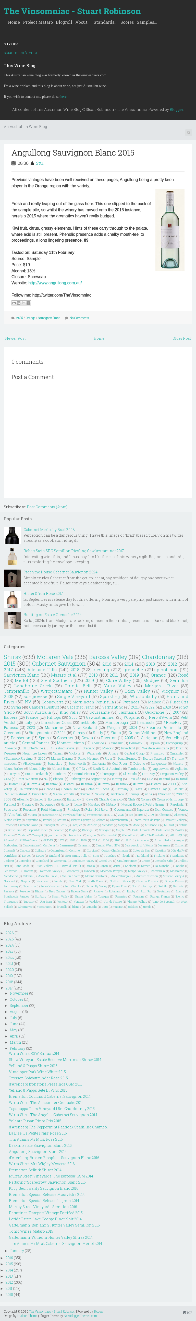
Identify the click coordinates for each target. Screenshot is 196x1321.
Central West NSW (108, 845)
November (19, 993)
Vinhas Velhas (137, 901)
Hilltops (54, 717)
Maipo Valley (136, 871)
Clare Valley (118, 680)
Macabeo (94, 804)
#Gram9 (9, 840)
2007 (177, 712)
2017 (8, 670)
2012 (172, 664)
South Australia (37, 712)
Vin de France (113, 901)
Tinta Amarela (141, 830)
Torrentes (121, 896)
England (54, 855)
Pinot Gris (179, 702)
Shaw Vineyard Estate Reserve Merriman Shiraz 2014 (55, 1059)
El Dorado (130, 774)
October (16, 999)
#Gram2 (52, 784)
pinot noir (167, 670)
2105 (140, 815)
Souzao (85, 794)
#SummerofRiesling (18, 758)
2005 (129, 737)
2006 (73, 717)
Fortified (10, 804)
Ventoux (62, 901)
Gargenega (47, 804)
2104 (106, 840)
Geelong (9, 861)
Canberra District (44, 707)
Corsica (92, 850)
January (17, 1250)
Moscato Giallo (47, 876)
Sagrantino (98, 779)
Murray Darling (62, 758)
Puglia (73, 830)
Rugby (131, 891)
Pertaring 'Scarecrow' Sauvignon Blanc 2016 (47, 1182)
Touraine (138, 896)
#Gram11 (182, 779)
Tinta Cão (134, 779)
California (99, 763)
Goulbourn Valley (83, 861)
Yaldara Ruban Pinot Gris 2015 (35, 1120)
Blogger (176, 109)
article (9, 742)
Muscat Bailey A (173, 876)
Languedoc (159, 763)
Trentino (178, 758)
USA (150, 779)
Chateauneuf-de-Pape (146, 820)
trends (147, 907)
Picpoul (58, 779)
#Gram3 (69, 784)
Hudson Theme (27, 1316)
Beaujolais (55, 763)
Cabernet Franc (80, 707)
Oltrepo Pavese (174, 881)
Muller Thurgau (121, 876)
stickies (133, 907)
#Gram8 (156, 784)
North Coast (96, 881)
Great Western (27, 779)
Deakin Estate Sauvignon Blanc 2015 (40, 1145)
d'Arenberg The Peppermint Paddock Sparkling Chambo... (59, 1127)
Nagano (26, 881)
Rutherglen (77, 779)
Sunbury (40, 896)
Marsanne (54, 727)
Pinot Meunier (88, 758)
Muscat (169, 825)
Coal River (119, 763)
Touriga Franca (159, 896)
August (15, 1011)
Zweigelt (37, 835)
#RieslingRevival (63, 748)
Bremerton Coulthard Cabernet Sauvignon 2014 (50, 1096)
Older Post (182, 338)
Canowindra (31, 845)
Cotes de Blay (141, 850)
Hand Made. (22, 866)
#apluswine (160, 768)
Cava (89, 799)
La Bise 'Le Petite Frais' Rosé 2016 (38, 1133)
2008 (9, 696)
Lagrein (154, 743)
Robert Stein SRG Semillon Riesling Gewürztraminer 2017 (73, 550)
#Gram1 (164, 779)
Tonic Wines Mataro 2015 (31, 1231)
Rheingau (88, 830)
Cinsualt (9, 850)
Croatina (160, 850)
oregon (91, 835)
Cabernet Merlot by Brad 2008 (49, 529)
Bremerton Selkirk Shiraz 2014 (35, 1169)
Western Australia (155, 748)
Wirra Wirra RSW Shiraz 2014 (34, 1053)
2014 (128, 664)
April (14, 1036)
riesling (101, 670)
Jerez (116, 866)
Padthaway (11, 886)
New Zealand (84, 727)
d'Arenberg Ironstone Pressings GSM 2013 (45, 1084)
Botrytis (14, 774)
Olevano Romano (148, 881)
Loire (78, 804)
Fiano (116, 732)
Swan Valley (60, 896)
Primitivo (157, 753)
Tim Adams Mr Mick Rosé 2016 (36, 1139)
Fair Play (148, 774)
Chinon (180, 845)
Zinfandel (176, 753)
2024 (133, 727)
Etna (96, 855)
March (15, 1042)
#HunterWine (33, 748)
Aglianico (181, 768)
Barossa (11, 727)
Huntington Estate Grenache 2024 (52, 614)
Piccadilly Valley (97, 886)
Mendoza (107, 825)
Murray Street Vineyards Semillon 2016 (43, 1206)
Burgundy (74, 799)
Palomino (29, 886)
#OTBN (32, 815)
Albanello (143, 840)
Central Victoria (83, 774)
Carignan (149, 737)
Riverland (128, 748)
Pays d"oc (11, 809)
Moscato (108, 748)
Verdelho (174, 737)
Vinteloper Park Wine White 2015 (37, 1071)
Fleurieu (10, 753)
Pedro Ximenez (50, 886)
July (13, 1017)
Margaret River (161, 686)
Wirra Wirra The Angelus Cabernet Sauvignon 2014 (53, 1114)
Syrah (16, 707)
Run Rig (146, 891)
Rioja (108, 758)
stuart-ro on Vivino (20, 52)
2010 (93, 675)
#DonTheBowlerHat (153, 835)
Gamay (79, 732)
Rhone (39, 891)
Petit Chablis (73, 886)
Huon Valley (43, 866)
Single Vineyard (73, 696)
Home (14, 22)
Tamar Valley (83, 896)
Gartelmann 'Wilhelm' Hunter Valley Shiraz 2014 (51, 1237)
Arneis (113, 753)
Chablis (49, 789)
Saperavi (143, 809)
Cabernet (65, 737)
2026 (10, 932)
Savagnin (105, 830)
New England (176, 732)
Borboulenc (11, 845)
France (32, 717)
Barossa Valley (108, 656)
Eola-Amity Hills (76, 855)
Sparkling (110, 696)
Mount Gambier (95, 876)
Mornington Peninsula (93, 702)
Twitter (179, 830)
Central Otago (134, 753)
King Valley (70, 712)
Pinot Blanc (40, 794)
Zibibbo (23, 835)
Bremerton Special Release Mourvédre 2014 (47, 1194)
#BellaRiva (129, 835)
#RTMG (48, 840)
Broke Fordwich (36, 774)
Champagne (108, 774)
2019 (134, 675)
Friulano (159, 855)
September (19, 1005)
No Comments (79, 318)
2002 (180, 794)
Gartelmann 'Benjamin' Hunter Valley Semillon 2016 (54, 1225)
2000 (172, 784)
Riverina (108, 737)
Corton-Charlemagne (115, 850)
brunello (62, 907)
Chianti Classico (110, 799)
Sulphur (121, 830)
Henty (63, 825)
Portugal (148, 886)
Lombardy (72, 871)
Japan (104, 866)
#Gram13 (15, 784)
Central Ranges (36, 742)
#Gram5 (104, 784)
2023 (31, 727)
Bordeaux (55, 799)
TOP (187, 1313)
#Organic (132, 717)
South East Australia (107, 768)
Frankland (142, 855)
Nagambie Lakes (34, 753)
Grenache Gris (164, 861)
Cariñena (49, 845)
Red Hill (163, 886)
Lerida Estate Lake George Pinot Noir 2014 (45, 1219)
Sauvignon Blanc (49, 318)
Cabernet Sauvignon (59, 663)
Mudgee (151, 680)
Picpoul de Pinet (38, 830)
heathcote (145, 722)
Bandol (47, 820)
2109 (151, 815)
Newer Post (15, 338)
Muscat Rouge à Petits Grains (143, 804)
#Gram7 (139, 784)
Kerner (145, 866)
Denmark (135, 743)
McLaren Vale (55, 656)
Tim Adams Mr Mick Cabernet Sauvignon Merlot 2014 (55, 1243)
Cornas (146, 799)
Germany (121, 789)
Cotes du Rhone (97, 789)
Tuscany (28, 901)
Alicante (179, 815)
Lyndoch (89, 871)
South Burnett (127, 758)
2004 (61, 732)
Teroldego (117, 794)
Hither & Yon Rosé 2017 (43, 593)
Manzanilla (158, 871)
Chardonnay (158, 656)
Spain (44, 737)
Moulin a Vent (71, 876)
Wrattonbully (143, 696)
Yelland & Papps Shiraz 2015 (33, 1065)
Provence (58, 830)
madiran (118, 907)
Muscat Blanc (61, 768)
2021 (135, 707)
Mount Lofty (37, 768)
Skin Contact (164, 809)
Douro (40, 855)
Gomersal (60, 861)
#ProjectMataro (56, 691)
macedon (10, 763)
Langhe (179, 866)
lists (105, 907)
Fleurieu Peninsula (163, 727)
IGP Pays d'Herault (69, 866)
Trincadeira (11, 901)
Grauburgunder (127, 861)
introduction (74, 835)
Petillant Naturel (15, 794)
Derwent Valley (174, 820)
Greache (9, 825)
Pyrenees (130, 702)
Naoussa (42, 881)
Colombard (58, 850)
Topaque (103, 896)
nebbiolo (88, 722)
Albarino (163, 815)
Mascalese (177, 871)
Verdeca (79, 901)
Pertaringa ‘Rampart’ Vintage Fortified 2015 (46, 1212)
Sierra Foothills (64, 794)
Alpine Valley (12, 820)
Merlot (21, 680)
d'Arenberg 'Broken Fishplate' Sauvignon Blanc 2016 (54, 1157)
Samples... (147, 22)
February (17, 1048)
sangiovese (35, 696)
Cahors (100, 820)
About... (83, 22)
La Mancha (162, 866)
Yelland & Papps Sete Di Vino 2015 (38, 1090)
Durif (179, 748)
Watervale (94, 753)
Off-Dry (81, 768)
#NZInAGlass (29, 840)
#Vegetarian (95, 815)
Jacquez (77, 825)
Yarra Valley (117, 686)
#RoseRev (172, 722)
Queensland (122, 809)
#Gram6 (122, 784)
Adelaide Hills (42, 670)
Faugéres (110, 855)
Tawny (100, 794)
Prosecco (10, 748)
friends (76, 907)
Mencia (178, 763)
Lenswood (10, 871)
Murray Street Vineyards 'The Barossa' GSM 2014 (51, 1176)
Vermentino (112, 707)
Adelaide (97, 743)
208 (131, 815)
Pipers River (119, 886)
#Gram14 (33, 784)
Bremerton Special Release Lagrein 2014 (44, 1200)
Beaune (61, 820)
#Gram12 (164, 794)
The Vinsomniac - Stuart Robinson (72, 10)
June (14, 1023)
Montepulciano (70, 742)
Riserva (98, 891)
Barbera (10, 717)
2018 (75, 670)
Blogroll (64, 22)
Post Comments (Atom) (47, 506)
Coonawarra (53, 702)
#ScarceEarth (50, 815)
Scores (127, 22)
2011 (113, 675)
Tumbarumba (137, 768)
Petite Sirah (15, 830)
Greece (146, 861)
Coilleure (40, 850)
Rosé (183, 675)
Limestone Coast (56, 722)
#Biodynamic (32, 763)
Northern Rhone (120, 881)
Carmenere (67, 845)
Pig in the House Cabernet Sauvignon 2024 (60, 572)
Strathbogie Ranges (16, 896)
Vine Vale (15, 814)
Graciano (88, 748)
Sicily (98, 732)
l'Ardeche (91, 907)
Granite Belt (78, 686)
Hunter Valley (98, 691)
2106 (41, 758)
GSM (7, 779)
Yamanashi (44, 907)
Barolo (38, 799)
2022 (150, 707)
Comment (75, 850)
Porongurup (174, 743)
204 (94, 840)
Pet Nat (178, 789)
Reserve (25, 891)
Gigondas (25, 861)
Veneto (183, 809)
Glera (138, 789)
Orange (30, 318)
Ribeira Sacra (79, 891)
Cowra (87, 737)
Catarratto (84, 845)
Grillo (65, 804)
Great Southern (56, 680)
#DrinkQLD (177, 835)
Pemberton (20, 737)
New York (75, 881)
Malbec (154, 702)
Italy (28, 722)
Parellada (176, 804)
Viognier (170, 691)
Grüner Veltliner (142, 732)
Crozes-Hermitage (170, 799)
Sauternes (163, 891)
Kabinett (130, 866)
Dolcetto (139, 763)
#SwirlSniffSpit (72, 815)
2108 (117, 840)
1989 (72, 840)
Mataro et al (64, 675)
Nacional (9, 881)
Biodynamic (39, 732)
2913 (128, 840)
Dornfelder (10, 855)
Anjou (180, 840)
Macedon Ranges (111, 871)
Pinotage (74, 809)
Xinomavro (25, 907)
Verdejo (94, 901)
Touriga (134, 794)
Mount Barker (13, 768)
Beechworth (77, 763)
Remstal (178, 886)
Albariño (23, 799)
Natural (183, 825)
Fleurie (126, 855)
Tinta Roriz (163, 830)
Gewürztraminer (100, 717)
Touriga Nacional (154, 758)
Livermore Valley (49, 871)
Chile (132, 799)
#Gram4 (87, 784)
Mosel (136, 825)
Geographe (154, 712)
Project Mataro (38, 22)
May (13, 1030)
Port (135, 886)
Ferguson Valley (171, 774)
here (63, 97)
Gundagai (49, 825)
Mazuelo (92, 825)
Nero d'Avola (160, 717)
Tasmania (128, 712)
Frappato (28, 804)
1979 (61, 840)
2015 (19, 318)
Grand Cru (105, 861)
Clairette (25, 850)
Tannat (58, 753)
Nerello (58, 881)
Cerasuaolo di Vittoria (139, 845)
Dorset (26, 855)
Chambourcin (119, 820)
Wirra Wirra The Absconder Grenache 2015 (46, 1102)
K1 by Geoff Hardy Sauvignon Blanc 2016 (43, 1188)
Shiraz (12, 656)
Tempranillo (16, 691)
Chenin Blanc (70, 789)
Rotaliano (115, 891)
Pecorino (29, 809)
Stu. (40, 163)
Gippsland (42, 861)
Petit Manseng (51, 809)
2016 (106, 664)
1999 (84, 840)
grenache (133, 670)
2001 (110, 815)
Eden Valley (137, 691)
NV (28, 702)
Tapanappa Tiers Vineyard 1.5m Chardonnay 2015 (52, 1108)
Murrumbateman (147, 876)
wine (148, 794)
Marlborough (116, 722)
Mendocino (11, 876)
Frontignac (177, 855)
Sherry (180, 891)
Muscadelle (152, 825)
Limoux (28, 871)
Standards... (105, 22)
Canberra (60, 774)
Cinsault (117, 743)
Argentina (32, 820)
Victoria (74, 753)
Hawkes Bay (157, 789)
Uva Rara (46, 901)
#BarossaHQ (109, 835)
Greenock (12, 732)
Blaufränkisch (28, 789)
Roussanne (100, 712)
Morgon (123, 825)
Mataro (111, 804)
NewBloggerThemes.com (80, 1316)
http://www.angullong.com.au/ (55, 283)
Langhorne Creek (33, 686)
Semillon (179, 680)
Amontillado (162, 840)
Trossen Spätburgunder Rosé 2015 (38, 1078)
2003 (7, 799)
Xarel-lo (9, 835)
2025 (121, 815)
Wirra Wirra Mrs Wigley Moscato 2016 (42, 1163)
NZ (45, 779)
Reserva (9, 891)
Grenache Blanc (28, 825)
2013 (150, 664)
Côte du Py (177, 850)
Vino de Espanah (163, 901)
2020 (167, 707)
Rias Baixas (57, 891)
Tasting (117, 779)
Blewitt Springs (81, 820)
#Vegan (113, 727)
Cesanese (164, 845)
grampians (55, 835)
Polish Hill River (97, 809)
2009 (89, 680)
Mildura (28, 876)
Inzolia (91, 866)
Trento (180, 896)
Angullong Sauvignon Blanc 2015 (72, 152)
